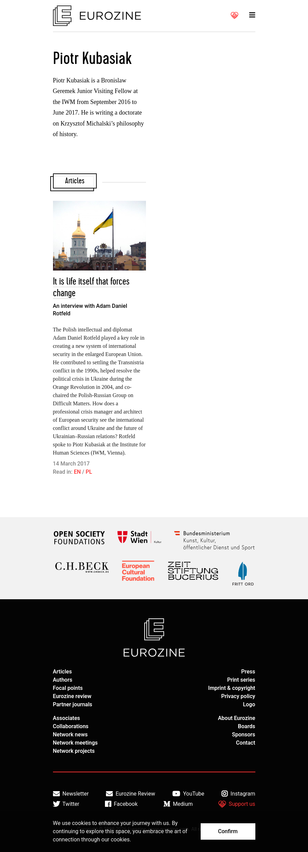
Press (248, 671)
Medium (178, 804)
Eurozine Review (130, 794)
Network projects (74, 751)
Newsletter (71, 794)
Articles (62, 671)
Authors (62, 680)
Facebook (121, 804)
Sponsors (243, 734)
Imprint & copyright (231, 688)
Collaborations (71, 726)
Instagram (238, 794)
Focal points (68, 688)
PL (89, 472)
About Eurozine (236, 718)
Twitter (66, 804)
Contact (245, 742)
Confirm (228, 831)
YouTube (188, 794)
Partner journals (72, 704)
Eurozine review (72, 696)
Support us (236, 804)
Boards (246, 726)
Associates (66, 718)
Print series (241, 680)
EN (77, 472)
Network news (70, 734)
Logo (249, 704)
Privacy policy (238, 696)
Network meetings (75, 742)
